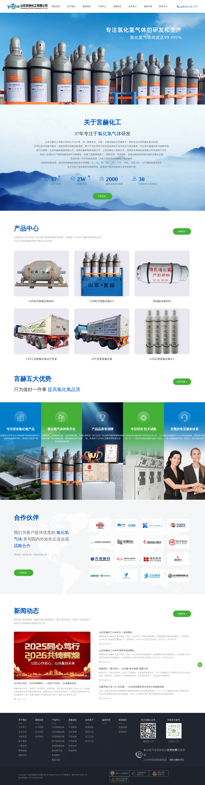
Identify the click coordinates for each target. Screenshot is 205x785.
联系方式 (163, 6)
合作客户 (132, 6)
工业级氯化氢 (58, 727)
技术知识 (39, 736)
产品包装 (73, 736)
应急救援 (123, 727)
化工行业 (89, 736)
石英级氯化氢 (58, 736)
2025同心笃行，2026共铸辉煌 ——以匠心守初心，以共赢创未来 (45, 683)
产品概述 (73, 727)
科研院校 (89, 727)
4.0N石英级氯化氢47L (162, 359)
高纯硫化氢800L (162, 301)
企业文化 (22, 732)
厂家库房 (22, 746)
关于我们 (71, 6)
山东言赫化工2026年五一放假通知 (115, 632)
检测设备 (22, 750)
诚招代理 (148, 6)
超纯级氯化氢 (58, 746)
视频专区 (22, 755)
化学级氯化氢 (58, 732)
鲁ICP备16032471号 (79, 775)
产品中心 (102, 6)
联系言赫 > (182, 382)
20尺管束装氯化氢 (101, 359)
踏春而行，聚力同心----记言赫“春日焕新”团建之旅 (123, 669)
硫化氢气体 (57, 750)
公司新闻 (39, 727)
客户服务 (22, 741)
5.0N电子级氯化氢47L (101, 301)
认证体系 (22, 736)
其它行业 (89, 741)
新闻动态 (87, 6)
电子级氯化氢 (58, 741)
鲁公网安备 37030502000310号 (30, 778)
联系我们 (123, 732)
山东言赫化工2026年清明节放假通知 (116, 650)
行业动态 (39, 732)
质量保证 (117, 6)
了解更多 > (102, 196)
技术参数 (73, 732)
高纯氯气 (56, 755)
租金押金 (73, 750)
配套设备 (56, 760)
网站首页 (56, 6)
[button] (94, 101)
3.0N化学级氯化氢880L (41, 301)
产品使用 (73, 741)
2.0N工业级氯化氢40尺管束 (41, 359)
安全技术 (73, 746)
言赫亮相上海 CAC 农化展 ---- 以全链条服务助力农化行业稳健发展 (131, 687)
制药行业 (89, 732)
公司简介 (22, 727)
